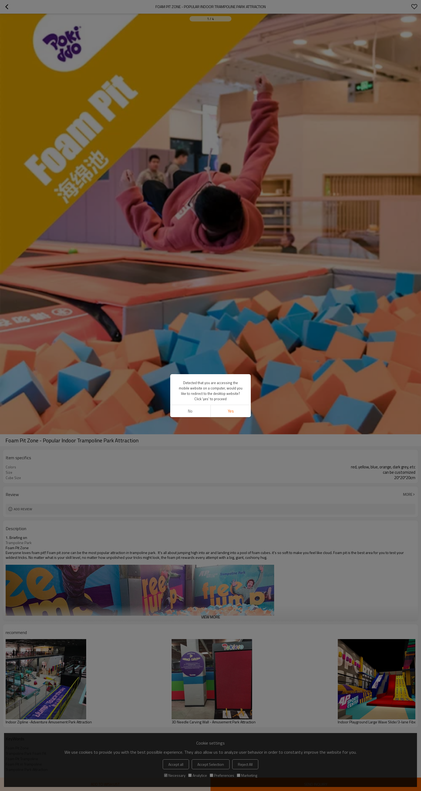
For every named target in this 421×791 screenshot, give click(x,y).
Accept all (175, 764)
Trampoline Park (19, 542)
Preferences (222, 775)
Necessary (175, 775)
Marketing (247, 775)
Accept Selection (210, 764)
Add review (23, 509)
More (407, 494)
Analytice (197, 775)
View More (210, 617)
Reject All (245, 764)
